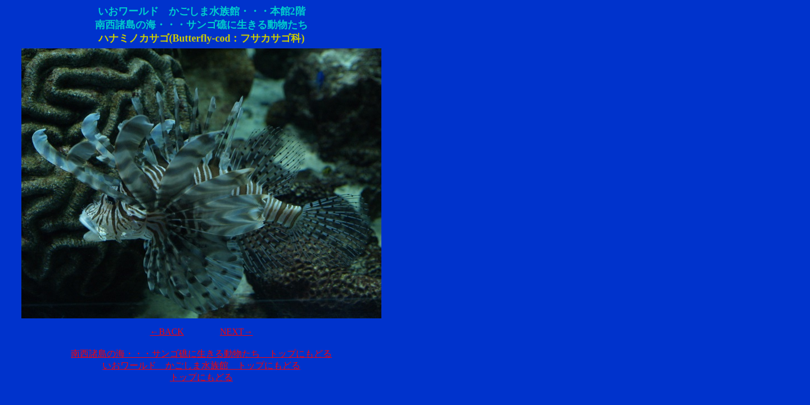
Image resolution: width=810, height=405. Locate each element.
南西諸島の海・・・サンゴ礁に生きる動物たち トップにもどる (201, 353)
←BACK (166, 331)
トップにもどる (201, 377)
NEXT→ (236, 331)
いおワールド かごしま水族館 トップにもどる (201, 365)
